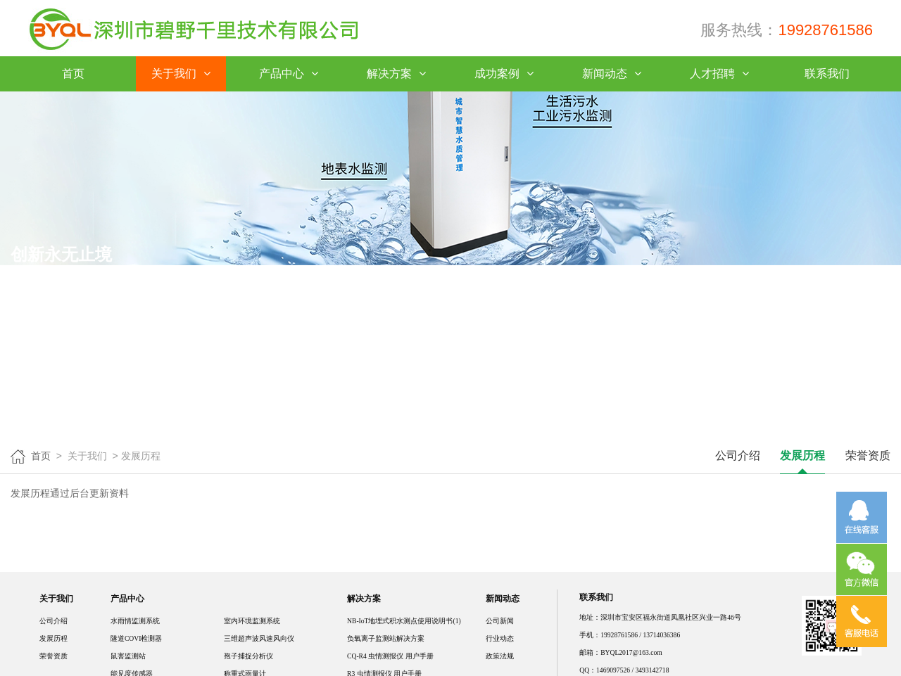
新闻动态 (611, 73)
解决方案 (396, 73)
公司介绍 (737, 455)
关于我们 (180, 73)
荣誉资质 (867, 455)
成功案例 (503, 73)
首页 (73, 73)
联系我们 (827, 73)
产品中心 (288, 73)
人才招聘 (719, 73)
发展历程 (802, 455)
